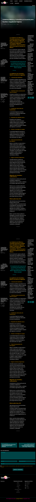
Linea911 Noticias (19, 500)
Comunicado (14, 72)
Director (2, 67)
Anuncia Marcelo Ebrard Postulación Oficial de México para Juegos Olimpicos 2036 (28, 447)
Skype (27, 487)
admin (5, 26)
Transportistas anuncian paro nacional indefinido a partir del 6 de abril (4, 47)
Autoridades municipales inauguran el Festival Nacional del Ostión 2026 (4, 81)
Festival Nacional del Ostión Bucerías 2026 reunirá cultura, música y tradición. (4, 98)
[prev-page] (1, 103)
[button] (33, 5)
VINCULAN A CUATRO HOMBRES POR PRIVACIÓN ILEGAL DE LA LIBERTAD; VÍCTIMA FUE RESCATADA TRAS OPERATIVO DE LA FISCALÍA (31, 78)
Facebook (27, 484)
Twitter (27, 488)
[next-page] (3, 103)
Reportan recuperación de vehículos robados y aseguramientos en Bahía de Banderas (4, 64)
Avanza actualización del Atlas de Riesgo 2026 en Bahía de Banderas (31, 69)
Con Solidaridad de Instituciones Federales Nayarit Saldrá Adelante (9, 447)
